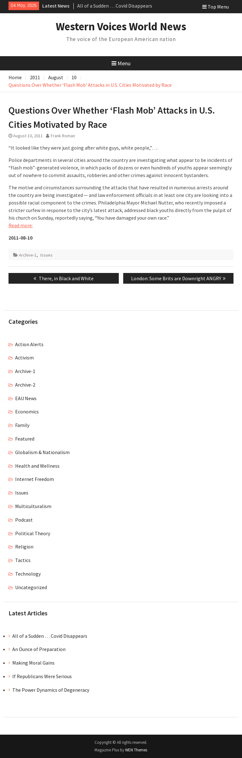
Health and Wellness (37, 466)
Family (22, 425)
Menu (121, 63)
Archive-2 (25, 385)
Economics (27, 411)
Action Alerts (29, 344)
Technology (28, 574)
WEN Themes (136, 750)
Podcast (24, 520)
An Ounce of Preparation (39, 649)
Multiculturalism (33, 506)
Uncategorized (31, 587)
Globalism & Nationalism (42, 452)
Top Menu (215, 6)
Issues (46, 255)
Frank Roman (63, 136)
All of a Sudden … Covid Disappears (114, 6)
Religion (24, 546)
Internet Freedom (34, 479)
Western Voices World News (121, 26)
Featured (24, 438)
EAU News (26, 398)
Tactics (23, 560)
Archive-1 (28, 255)
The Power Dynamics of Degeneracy (50, 690)
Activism (24, 357)
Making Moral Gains (33, 663)
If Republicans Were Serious (42, 676)
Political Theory (32, 533)
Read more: (21, 225)
